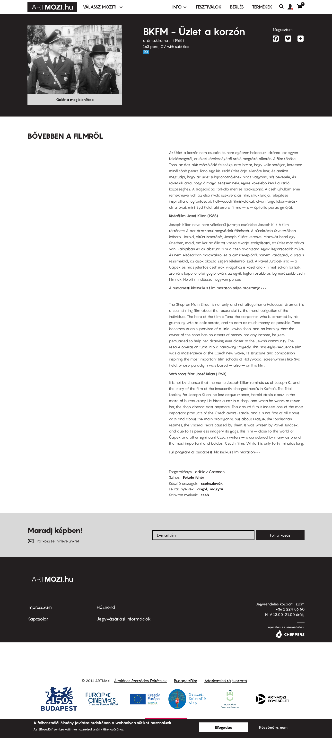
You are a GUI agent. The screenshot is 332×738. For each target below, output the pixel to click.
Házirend (106, 607)
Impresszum (39, 607)
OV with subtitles (174, 46)
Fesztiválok (209, 6)
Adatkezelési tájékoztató (225, 680)
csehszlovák (212, 483)
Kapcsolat (37, 618)
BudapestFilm (185, 680)
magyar (216, 489)
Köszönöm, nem (273, 727)
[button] (292, 7)
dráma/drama (156, 40)
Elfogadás (223, 727)
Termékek (262, 6)
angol (202, 489)
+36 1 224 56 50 (290, 609)
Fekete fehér (193, 477)
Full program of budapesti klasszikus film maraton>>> (215, 452)
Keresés (283, 6)
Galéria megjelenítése (75, 99)
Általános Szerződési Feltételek (140, 680)
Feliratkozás (280, 535)
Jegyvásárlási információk (124, 618)
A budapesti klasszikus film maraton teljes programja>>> (217, 288)
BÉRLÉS (237, 6)
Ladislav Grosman (209, 471)
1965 (179, 40)
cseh (205, 495)
